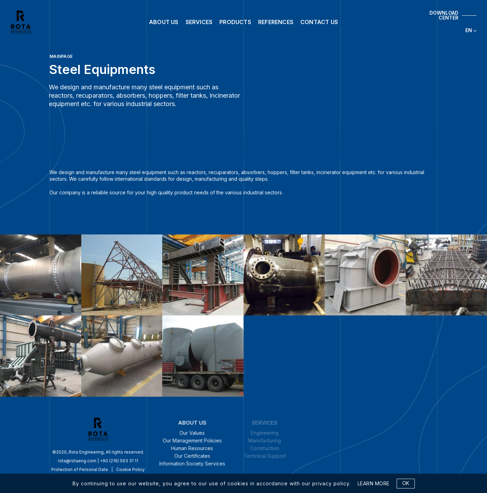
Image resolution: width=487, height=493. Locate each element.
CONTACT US (319, 21)
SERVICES (199, 21)
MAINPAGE (61, 56)
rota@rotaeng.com (43, 460)
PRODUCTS (235, 21)
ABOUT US (164, 21)
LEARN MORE (374, 483)
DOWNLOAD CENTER (443, 15)
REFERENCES (275, 21)
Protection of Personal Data (45, 469)
